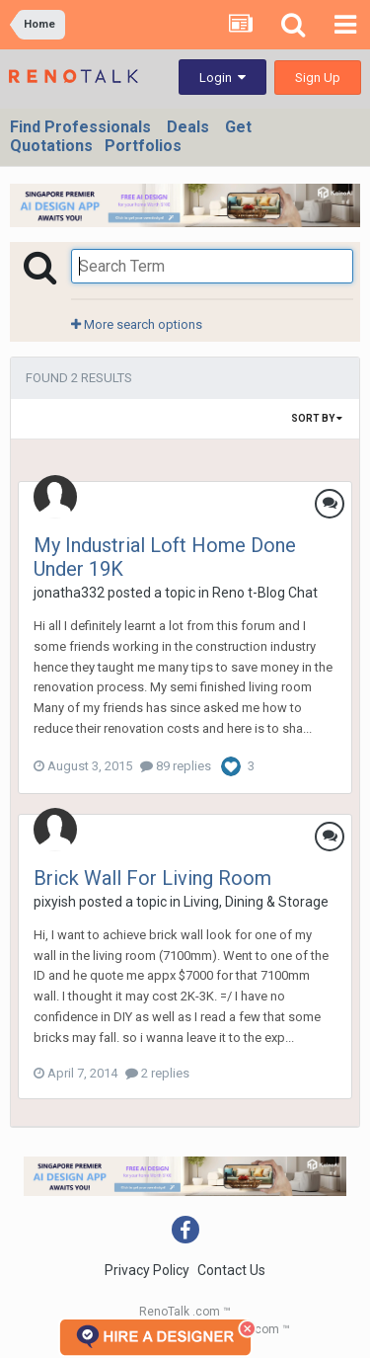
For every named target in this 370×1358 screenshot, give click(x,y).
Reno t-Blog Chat (265, 592)
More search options (136, 324)
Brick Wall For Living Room (152, 878)
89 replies (175, 766)
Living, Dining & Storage (256, 902)
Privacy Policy (147, 1270)
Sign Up (317, 77)
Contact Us (231, 1270)
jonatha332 (69, 592)
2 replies (157, 1073)
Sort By (316, 418)
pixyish (55, 902)
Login (222, 77)
